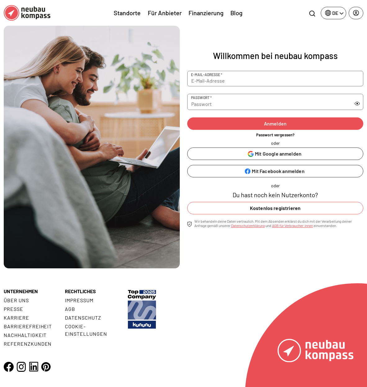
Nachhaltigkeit (25, 335)
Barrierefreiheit (28, 326)
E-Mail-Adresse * (206, 74)
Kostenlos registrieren (275, 208)
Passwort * (201, 97)
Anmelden (275, 123)
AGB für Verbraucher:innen (292, 225)
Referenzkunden (28, 344)
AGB (70, 309)
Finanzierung (206, 12)
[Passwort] (267, 102)
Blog (236, 12)
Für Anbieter (165, 12)
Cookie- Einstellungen (86, 330)
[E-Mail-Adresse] (275, 78)
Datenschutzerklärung (248, 225)
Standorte (127, 12)
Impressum (79, 300)
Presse (13, 309)
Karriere (16, 318)
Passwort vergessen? (275, 134)
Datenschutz (83, 318)
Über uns (16, 300)
